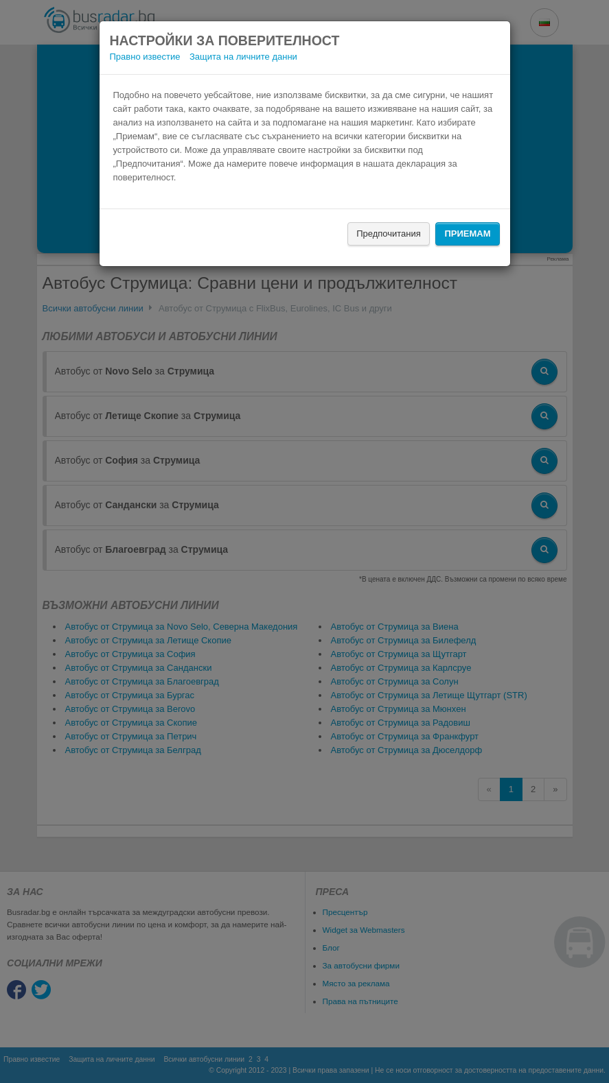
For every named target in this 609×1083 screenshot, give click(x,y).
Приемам (467, 233)
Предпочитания (388, 233)
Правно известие (145, 56)
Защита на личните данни (243, 56)
